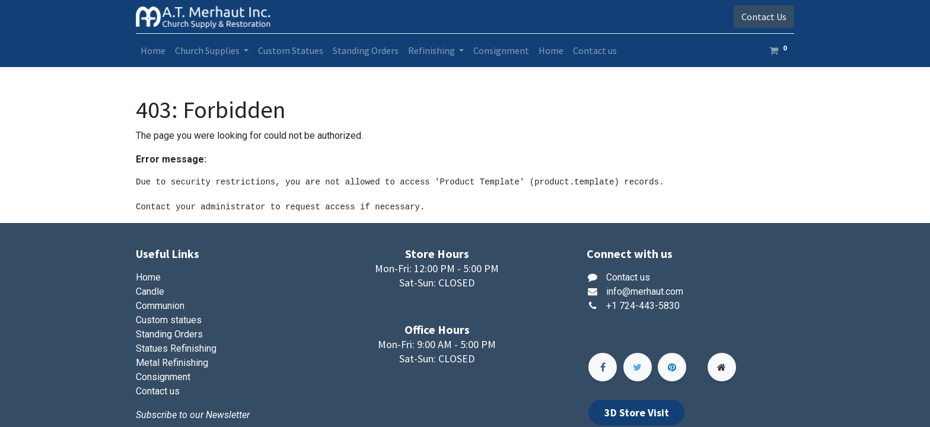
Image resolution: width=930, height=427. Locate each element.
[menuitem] (153, 50)
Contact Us (763, 17)
